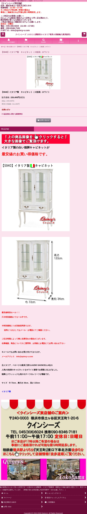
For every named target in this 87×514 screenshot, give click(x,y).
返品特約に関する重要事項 (12, 114)
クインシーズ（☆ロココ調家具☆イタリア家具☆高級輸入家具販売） (43, 34)
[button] (3, 34)
